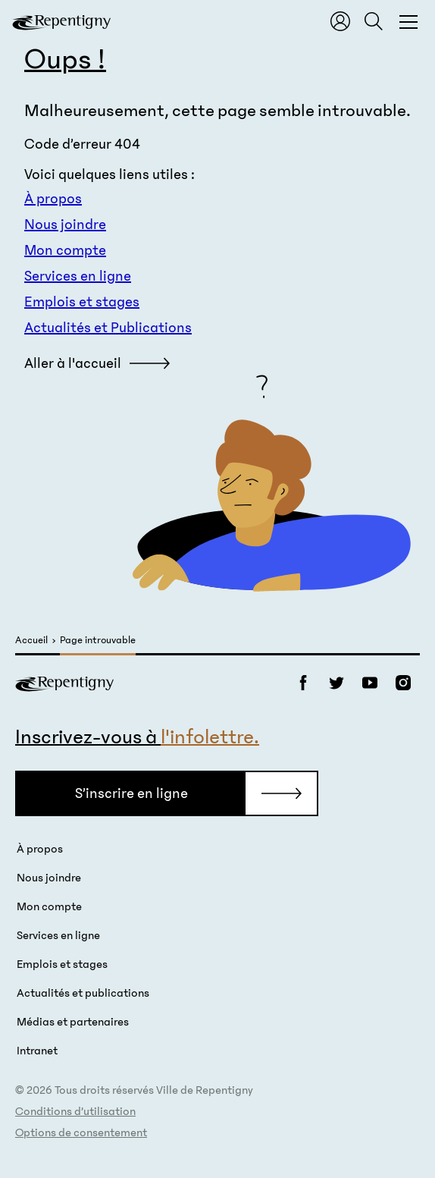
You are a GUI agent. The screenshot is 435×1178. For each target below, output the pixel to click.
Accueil (31, 640)
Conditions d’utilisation (75, 1111)
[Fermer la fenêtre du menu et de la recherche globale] (408, 21)
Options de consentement (81, 1132)
